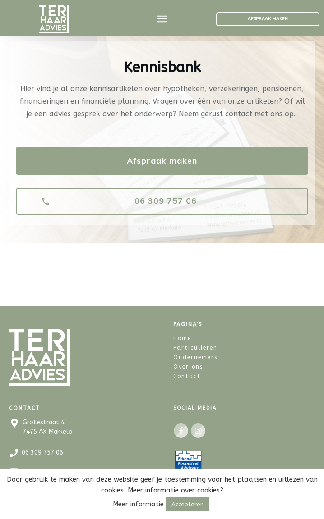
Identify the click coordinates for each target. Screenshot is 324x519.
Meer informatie (138, 504)
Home (182, 337)
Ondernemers (195, 356)
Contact (187, 375)
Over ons (188, 366)
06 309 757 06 (42, 452)
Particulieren (195, 347)
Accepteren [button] (187, 504)
